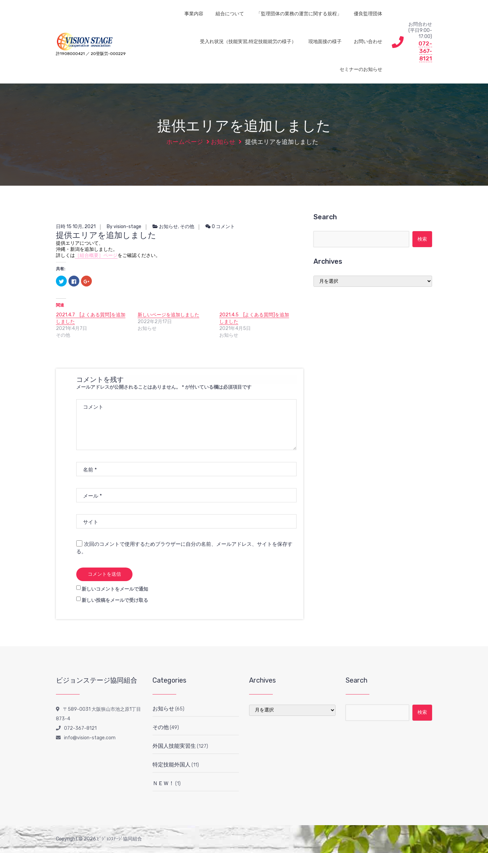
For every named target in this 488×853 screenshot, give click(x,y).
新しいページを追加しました (168, 315)
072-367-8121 (425, 51)
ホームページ (184, 142)
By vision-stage (124, 226)
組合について (230, 14)
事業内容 (193, 14)
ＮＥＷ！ (163, 783)
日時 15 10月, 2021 (76, 226)
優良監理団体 (368, 14)
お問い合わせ (368, 41)
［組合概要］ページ (96, 255)
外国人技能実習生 (174, 746)
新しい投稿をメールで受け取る (115, 600)
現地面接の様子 (325, 41)
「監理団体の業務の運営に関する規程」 (299, 14)
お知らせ (223, 142)
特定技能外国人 (171, 764)
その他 (187, 226)
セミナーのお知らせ (361, 69)
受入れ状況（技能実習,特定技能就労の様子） (248, 41)
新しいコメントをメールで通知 (115, 589)
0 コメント (220, 226)
